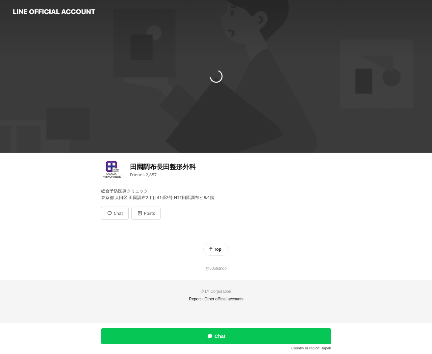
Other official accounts (223, 299)
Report (195, 299)
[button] (146, 213)
